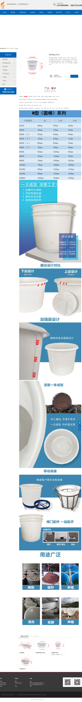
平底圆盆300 (22, 668)
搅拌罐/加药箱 (22, 12)
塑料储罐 (13, 12)
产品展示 (41, 12)
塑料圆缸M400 (54, 652)
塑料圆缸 (26, 96)
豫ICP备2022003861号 (10, 694)
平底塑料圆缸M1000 (40, 652)
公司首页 (4, 12)
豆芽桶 (4, 77)
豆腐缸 (4, 80)
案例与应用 (59, 12)
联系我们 (77, 12)
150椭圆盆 (21, 652)
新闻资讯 (50, 12)
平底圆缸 (16, 48)
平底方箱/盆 (6, 73)
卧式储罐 (32, 12)
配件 (4, 84)
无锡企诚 (44, 694)
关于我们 (68, 12)
